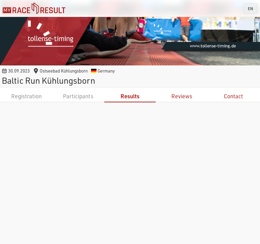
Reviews (181, 96)
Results (130, 96)
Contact (233, 96)
